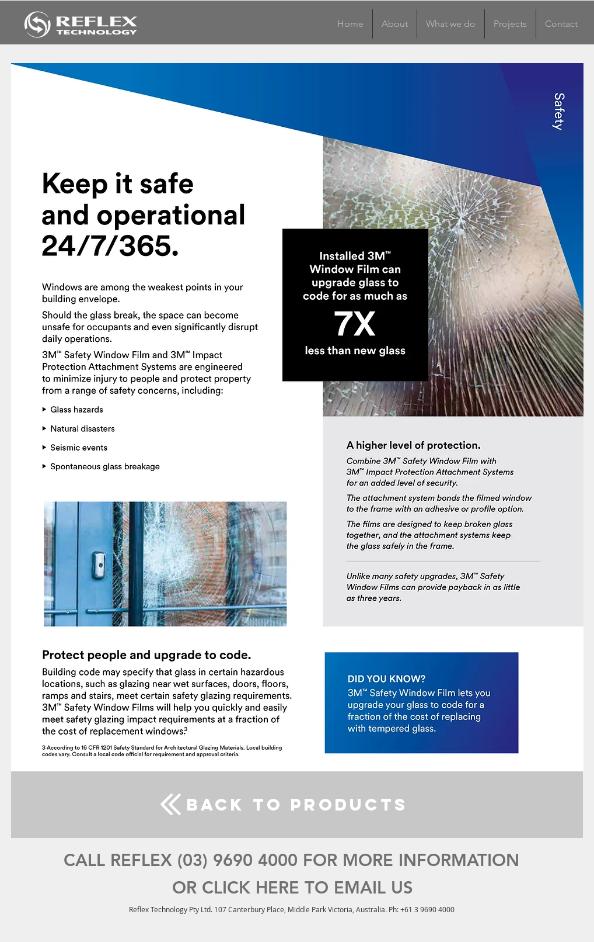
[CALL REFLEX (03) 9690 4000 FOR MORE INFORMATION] (291, 860)
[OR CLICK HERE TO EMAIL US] (292, 888)
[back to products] (297, 804)
